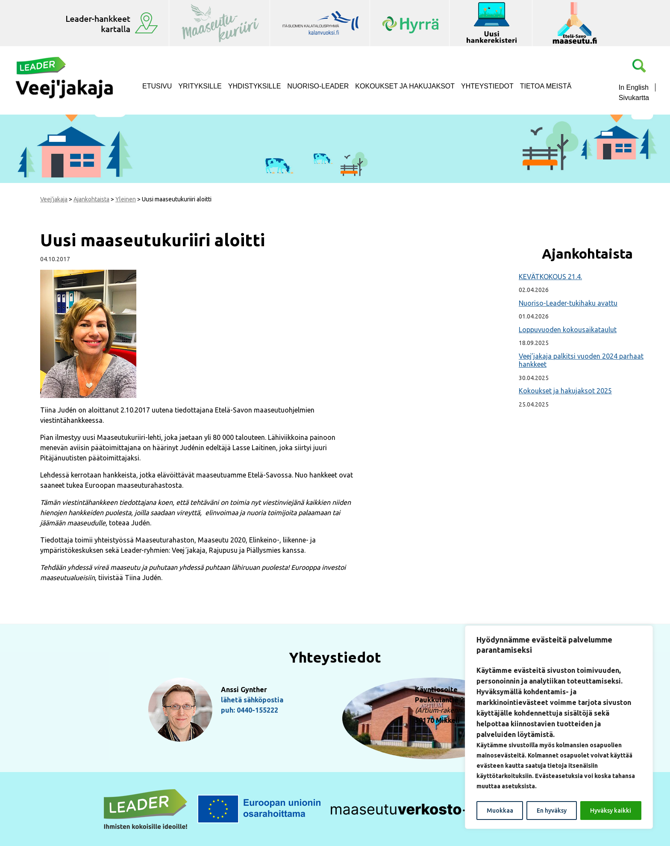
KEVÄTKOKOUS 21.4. (550, 276)
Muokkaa (500, 810)
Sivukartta (634, 97)
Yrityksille (199, 86)
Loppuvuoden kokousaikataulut (568, 329)
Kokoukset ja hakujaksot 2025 (565, 391)
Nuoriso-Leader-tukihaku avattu (568, 303)
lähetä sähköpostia (252, 700)
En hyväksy (552, 810)
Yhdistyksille (254, 86)
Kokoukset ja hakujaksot (405, 86)
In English (634, 87)
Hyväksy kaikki (610, 810)
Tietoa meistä (546, 86)
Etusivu (157, 86)
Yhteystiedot (487, 86)
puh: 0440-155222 (249, 710)
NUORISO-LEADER (318, 86)
